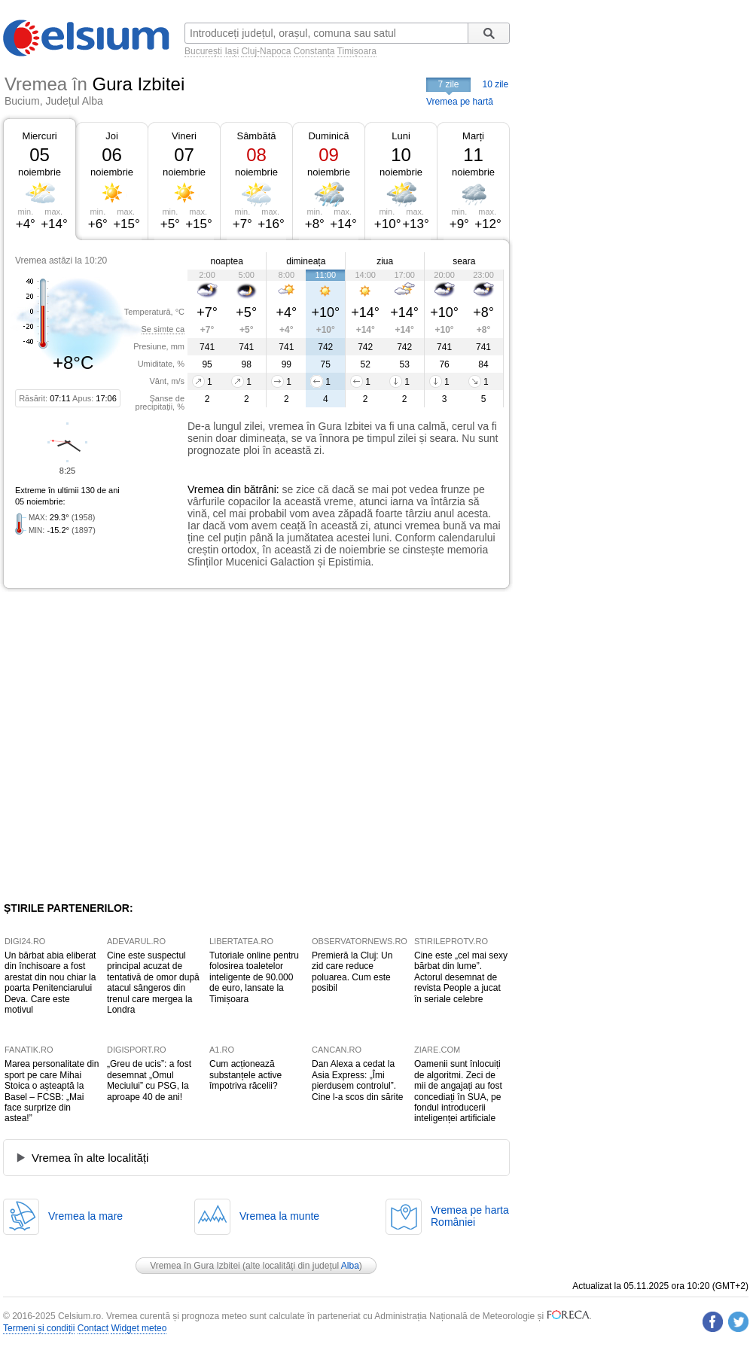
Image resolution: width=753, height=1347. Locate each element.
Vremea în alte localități (90, 1157)
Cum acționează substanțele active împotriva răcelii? (245, 1075)
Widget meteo (138, 1328)
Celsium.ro (79, 1316)
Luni (401, 136)
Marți (473, 136)
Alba (350, 1265)
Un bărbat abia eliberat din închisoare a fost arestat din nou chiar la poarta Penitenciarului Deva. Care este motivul (50, 982)
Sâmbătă (256, 136)
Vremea (205, 489)
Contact (93, 1328)
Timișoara (356, 51)
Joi (111, 136)
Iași (231, 51)
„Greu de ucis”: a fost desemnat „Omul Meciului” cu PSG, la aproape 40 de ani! (149, 1080)
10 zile (496, 84)
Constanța (314, 51)
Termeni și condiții (39, 1328)
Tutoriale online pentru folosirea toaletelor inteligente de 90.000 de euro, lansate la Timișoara (254, 977)
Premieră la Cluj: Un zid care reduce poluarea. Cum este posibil (352, 971)
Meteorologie (509, 1316)
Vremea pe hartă (459, 101)
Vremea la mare (85, 1216)
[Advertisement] (141, 745)
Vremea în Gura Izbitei (195, 1265)
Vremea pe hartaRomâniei (470, 1216)
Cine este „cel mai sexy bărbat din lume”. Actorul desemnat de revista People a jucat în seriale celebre (461, 977)
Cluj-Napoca (266, 51)
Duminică (328, 136)
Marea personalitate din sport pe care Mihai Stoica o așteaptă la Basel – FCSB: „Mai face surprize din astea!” (52, 1091)
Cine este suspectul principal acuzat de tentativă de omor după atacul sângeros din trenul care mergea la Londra (153, 982)
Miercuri (39, 136)
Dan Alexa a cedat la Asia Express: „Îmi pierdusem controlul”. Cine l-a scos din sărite (357, 1080)
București (203, 51)
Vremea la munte (279, 1216)
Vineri (184, 136)
